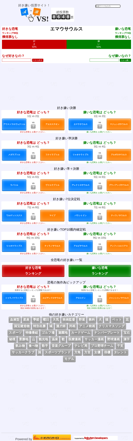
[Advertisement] (97, 15)
